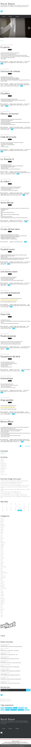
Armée (2, 533)
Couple (2, 553)
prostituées (15, 441)
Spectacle (2, 609)
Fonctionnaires (3, 566)
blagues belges (3, 195)
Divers (2, 559)
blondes (24, 262)
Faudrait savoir (8, 249)
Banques (2, 538)
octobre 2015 (3, 466)
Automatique (7, 378)
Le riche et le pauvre (10, 292)
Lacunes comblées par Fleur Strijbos (7, 491)
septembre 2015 (4, 468)
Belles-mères (3, 542)
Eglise (2, 563)
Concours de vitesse (10, 71)
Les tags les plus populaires (23, 742)
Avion (2, 536)
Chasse (2, 547)
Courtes (2, 554)
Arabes (2, 530)
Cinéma (2, 550)
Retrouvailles (3, 653)
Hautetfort (18, 743)
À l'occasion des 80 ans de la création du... (8, 494)
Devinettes (3, 557)
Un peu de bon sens (10, 228)
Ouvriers (2, 591)
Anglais (2, 527)
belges (28, 440)
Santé (2, 604)
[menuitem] (4, 16)
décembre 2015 (3, 463)
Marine (2, 583)
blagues (15, 707)
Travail (2, 615)
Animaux (2, 529)
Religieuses (3, 600)
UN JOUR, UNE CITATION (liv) (6, 482)
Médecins (2, 586)
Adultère (2, 520)
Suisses (2, 612)
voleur (14, 195)
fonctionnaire (8, 85)
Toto (1, 613)
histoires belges (25, 193)
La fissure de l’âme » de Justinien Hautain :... (9, 489)
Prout (2, 665)
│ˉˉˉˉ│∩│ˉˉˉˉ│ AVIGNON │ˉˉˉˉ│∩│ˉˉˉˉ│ (16, 493)
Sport (2, 610)
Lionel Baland (18, 483)
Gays (1, 569)
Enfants (2, 565)
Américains (3, 526)
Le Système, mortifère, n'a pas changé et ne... (9, 480)
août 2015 (2, 469)
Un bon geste (3, 682)
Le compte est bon (4, 645)
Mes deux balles (4, 588)
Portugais (2, 595)
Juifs (1, 580)
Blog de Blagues (8, 3)
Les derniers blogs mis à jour (7, 742)
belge (8, 195)
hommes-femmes (9, 173)
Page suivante (27, 446)
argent (2, 707)
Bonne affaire (7, 421)
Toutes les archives (4, 474)
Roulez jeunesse (8, 335)
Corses (2, 551)
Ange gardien (7, 399)
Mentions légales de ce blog (12, 743)
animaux (2, 709)
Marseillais (2, 585)
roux (3, 414)
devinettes (27, 709)
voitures (18, 370)
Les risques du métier (5, 669)
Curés (2, 556)
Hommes (2, 571)
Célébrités (2, 545)
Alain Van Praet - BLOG (17, 482)
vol (11, 195)
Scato (2, 606)
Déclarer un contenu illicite (5, 743)
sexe (26, 707)
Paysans (2, 594)
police (17, 195)
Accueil (3, 16)
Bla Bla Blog (18, 491)
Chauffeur (5, 93)
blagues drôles (20, 709)
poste (13, 85)
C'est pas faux (3, 661)
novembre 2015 (3, 465)
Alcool (2, 523)
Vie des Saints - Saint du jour (24, 485)
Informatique (3, 577)
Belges (2, 541)
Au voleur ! (5, 181)
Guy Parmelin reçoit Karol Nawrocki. (7, 483)
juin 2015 (2, 472)
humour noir (21, 707)
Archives (10, 16)
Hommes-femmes (4, 572)
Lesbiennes (3, 582)
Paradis (2, 592)
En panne (5, 47)
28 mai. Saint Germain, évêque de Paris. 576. (9, 485)
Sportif (2, 649)
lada (16, 370)
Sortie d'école (7, 202)
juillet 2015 (3, 471)
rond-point (7, 129)
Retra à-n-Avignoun (4, 493)
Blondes (2, 544)
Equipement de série (10, 356)
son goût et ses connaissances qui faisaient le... (9, 486)
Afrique (2, 521)
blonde (24, 128)
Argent (2, 532)
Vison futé (5, 314)
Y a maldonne (3, 678)
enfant (4, 85)
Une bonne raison (9, 271)
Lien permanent (4, 61)
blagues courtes (8, 707)
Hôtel (2, 574)
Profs (2, 597)
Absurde (2, 518)
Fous (1, 568)
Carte (3, 635)
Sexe (1, 607)
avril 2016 (2, 462)
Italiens (2, 579)
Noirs (2, 589)
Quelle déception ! (4, 657)
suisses (4, 306)
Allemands (2, 524)
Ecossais (2, 562)
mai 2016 (2, 460)
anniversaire (6, 328)
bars (25, 391)
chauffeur (2, 106)
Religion (2, 601)
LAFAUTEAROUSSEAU (23, 480)
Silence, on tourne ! (10, 113)
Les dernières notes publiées (15, 742)
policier (19, 195)
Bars (1, 539)
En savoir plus (22, 746)
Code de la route (8, 136)
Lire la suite (3, 453)
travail (18, 85)
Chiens (2, 548)
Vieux (2, 616)
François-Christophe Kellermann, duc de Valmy (9, 496)
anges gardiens (8, 414)
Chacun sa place (4, 674)
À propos (17, 16)
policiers (4, 285)
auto (23, 62)
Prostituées (3, 598)
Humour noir (3, 575)
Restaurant (3, 603)
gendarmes (3, 348)
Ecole (2, 560)
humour (7, 709)
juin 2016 (2, 459)
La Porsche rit (7, 159)
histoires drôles (13, 709)
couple (26, 62)
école (22, 221)
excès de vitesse (24, 347)
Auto (1, 535)
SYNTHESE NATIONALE (22, 494)
